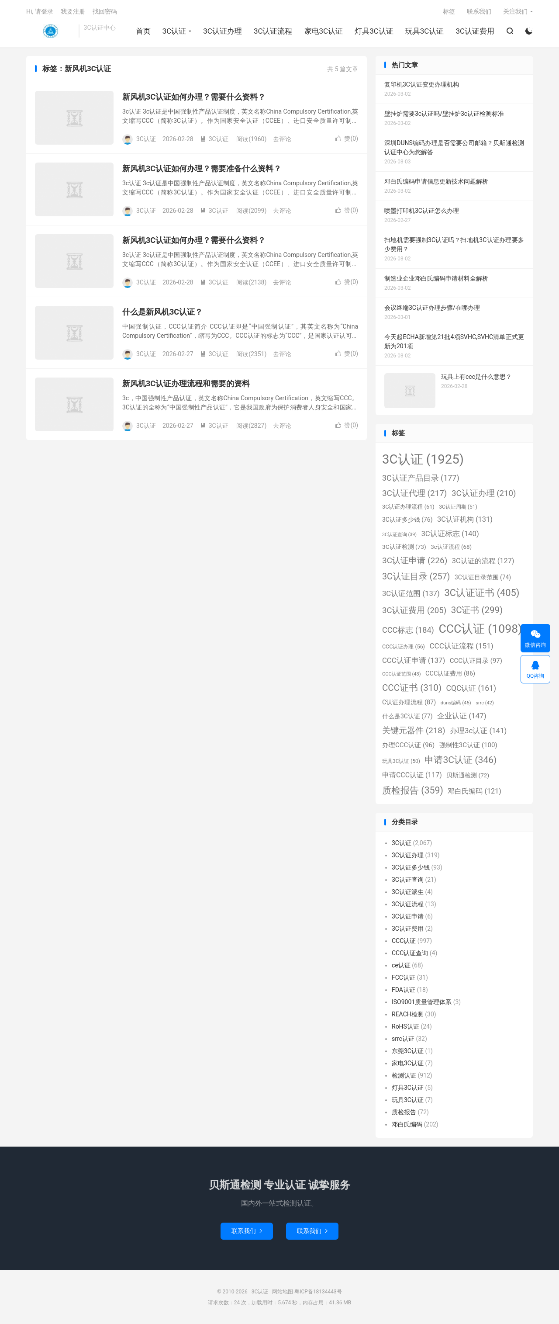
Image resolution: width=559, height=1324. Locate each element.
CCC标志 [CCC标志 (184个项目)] (408, 629)
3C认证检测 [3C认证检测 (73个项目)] (404, 546)
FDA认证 (403, 989)
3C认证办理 (222, 31)
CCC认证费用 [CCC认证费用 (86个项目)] (450, 673)
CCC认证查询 (410, 953)
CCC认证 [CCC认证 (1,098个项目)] (480, 629)
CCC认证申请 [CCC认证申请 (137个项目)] (413, 660)
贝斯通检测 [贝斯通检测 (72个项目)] (467, 775)
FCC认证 (403, 977)
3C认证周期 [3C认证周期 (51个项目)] (458, 507)
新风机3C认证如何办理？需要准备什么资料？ (201, 168)
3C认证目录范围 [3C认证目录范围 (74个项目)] (483, 577)
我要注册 (73, 11)
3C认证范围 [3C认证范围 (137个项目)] (411, 593)
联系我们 (479, 11)
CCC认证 (404, 940)
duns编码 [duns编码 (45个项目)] (456, 703)
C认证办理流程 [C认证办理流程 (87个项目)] (409, 702)
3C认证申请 (408, 916)
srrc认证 (403, 1038)
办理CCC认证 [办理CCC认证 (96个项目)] (408, 745)
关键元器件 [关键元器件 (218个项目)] (413, 730)
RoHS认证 (405, 1026)
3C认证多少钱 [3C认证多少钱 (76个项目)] (407, 519)
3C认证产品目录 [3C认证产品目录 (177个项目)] (420, 477)
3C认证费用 (474, 31)
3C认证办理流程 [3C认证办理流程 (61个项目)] (408, 506)
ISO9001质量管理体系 (422, 1001)
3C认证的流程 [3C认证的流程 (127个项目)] (483, 561)
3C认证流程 (273, 31)
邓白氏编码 (407, 1124)
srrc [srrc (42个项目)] (484, 703)
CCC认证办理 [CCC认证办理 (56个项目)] (403, 646)
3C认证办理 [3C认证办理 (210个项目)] (484, 493)
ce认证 (401, 965)
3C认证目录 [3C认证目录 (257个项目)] (416, 577)
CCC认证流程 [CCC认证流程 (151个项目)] (461, 645)
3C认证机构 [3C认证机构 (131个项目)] (465, 519)
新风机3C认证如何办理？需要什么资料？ (194, 96)
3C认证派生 (408, 891)
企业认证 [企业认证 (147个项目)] (462, 715)
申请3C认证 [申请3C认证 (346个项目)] (460, 759)
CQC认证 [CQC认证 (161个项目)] (471, 688)
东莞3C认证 (408, 1050)
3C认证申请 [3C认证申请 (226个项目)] (414, 560)
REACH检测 (408, 1014)
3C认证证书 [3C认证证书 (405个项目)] (481, 592)
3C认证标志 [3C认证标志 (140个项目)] (450, 533)
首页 (143, 31)
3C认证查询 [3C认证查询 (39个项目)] (399, 534)
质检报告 (404, 1112)
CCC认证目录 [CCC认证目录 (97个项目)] (476, 661)
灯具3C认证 (374, 31)
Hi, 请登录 (39, 11)
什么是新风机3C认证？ (162, 311)
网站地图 (282, 1292)
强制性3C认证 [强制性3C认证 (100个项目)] (468, 745)
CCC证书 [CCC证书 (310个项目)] (412, 688)
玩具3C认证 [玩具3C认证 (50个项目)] (401, 761)
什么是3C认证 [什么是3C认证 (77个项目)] (407, 716)
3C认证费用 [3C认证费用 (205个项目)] (414, 610)
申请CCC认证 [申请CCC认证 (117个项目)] (412, 775)
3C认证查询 (408, 879)
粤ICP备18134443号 (318, 1292)
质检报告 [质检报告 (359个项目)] (412, 790)
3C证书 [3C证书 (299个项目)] (477, 610)
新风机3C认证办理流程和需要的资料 (186, 383)
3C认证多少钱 (411, 867)
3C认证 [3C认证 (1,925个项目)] (423, 459)
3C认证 (50, 31)
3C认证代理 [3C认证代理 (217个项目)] (414, 493)
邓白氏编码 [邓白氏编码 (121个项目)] (474, 791)
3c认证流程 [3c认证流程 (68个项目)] (451, 547)
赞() (346, 138)
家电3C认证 (323, 31)
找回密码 (105, 11)
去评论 (282, 138)
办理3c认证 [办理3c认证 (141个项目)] (478, 730)
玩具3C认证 (424, 31)
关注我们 (515, 11)
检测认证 (404, 1075)
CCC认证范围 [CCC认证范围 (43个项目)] (401, 674)
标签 (449, 11)
